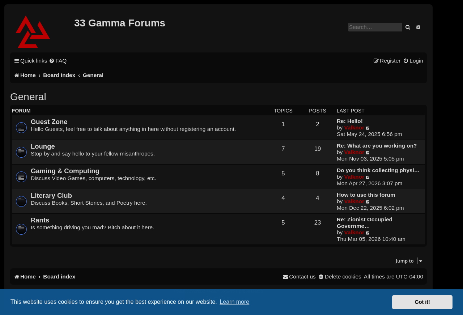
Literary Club (51, 195)
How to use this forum (366, 195)
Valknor (354, 127)
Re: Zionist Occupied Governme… (364, 222)
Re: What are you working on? (377, 145)
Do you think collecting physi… (378, 170)
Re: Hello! (350, 121)
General (28, 96)
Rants (40, 220)
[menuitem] (58, 61)
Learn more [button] (234, 302)
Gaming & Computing (65, 171)
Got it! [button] (422, 302)
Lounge (43, 146)
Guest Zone (49, 121)
